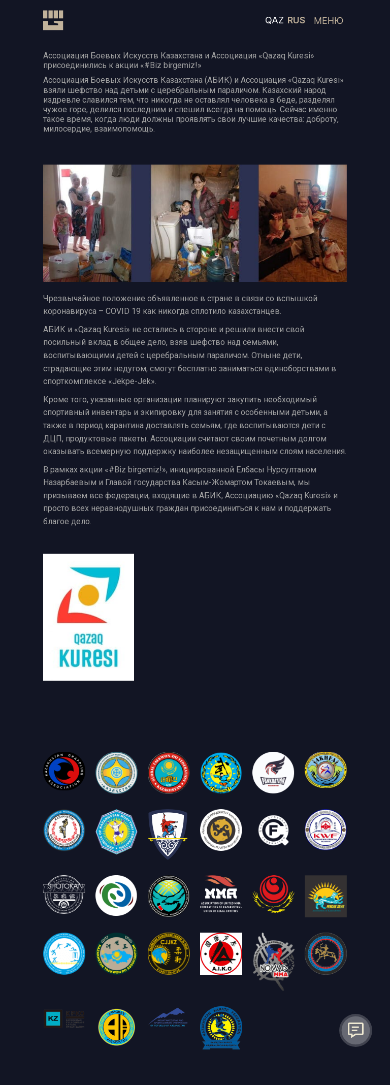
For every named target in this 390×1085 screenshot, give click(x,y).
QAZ (274, 20)
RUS (296, 20)
